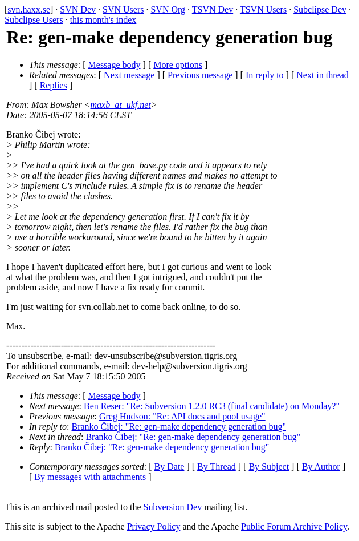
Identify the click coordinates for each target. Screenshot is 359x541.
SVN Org (167, 9)
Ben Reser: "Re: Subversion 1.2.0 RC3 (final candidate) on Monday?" (212, 406)
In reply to (265, 75)
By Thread (216, 466)
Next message (129, 75)
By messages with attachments (90, 477)
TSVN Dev (212, 9)
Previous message (200, 75)
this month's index (103, 20)
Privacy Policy (154, 526)
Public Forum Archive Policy (294, 526)
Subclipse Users (34, 20)
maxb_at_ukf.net (121, 105)
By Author (321, 466)
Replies (53, 85)
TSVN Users (263, 9)
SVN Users (123, 9)
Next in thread (322, 75)
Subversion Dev (173, 507)
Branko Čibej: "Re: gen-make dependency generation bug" (179, 426)
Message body (114, 65)
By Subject (268, 466)
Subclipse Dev (319, 9)
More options (177, 65)
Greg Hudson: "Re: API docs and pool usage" (182, 416)
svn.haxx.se (28, 9)
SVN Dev (78, 9)
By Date (169, 466)
